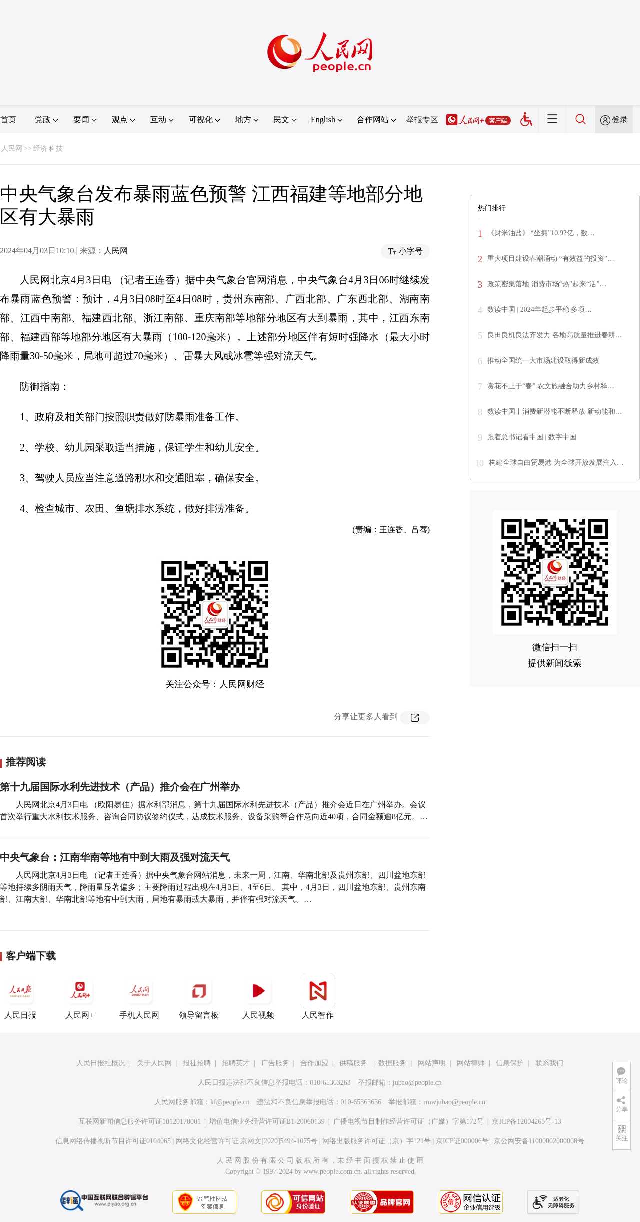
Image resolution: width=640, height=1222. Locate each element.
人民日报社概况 (101, 1063)
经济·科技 (49, 148)
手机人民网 (140, 996)
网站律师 (471, 1063)
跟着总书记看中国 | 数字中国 (532, 437)
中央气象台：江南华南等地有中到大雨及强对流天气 (115, 857)
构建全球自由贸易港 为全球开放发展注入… (556, 462)
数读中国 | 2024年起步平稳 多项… (540, 309)
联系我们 (550, 1063)
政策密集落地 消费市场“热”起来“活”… (547, 284)
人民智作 (318, 996)
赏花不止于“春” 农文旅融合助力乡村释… (551, 386)
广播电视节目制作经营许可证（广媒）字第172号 (409, 1121)
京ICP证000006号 (462, 1141)
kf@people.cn (230, 1102)
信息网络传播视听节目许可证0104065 (113, 1141)
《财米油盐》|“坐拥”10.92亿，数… (541, 233)
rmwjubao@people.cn (455, 1102)
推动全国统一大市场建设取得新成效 (544, 360)
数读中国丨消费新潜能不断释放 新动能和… (555, 411)
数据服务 (392, 1063)
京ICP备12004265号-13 (526, 1121)
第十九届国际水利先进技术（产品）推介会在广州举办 (120, 786)
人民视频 (258, 996)
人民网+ (80, 996)
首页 (8, 119)
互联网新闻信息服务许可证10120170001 (139, 1121)
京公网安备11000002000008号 (539, 1141)
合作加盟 (314, 1063)
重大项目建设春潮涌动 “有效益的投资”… (551, 258)
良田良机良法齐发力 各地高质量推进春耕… (555, 335)
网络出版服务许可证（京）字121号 (376, 1141)
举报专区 (422, 119)
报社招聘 (197, 1063)
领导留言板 (199, 996)
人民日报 (20, 996)
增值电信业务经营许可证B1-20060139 (267, 1121)
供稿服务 (354, 1063)
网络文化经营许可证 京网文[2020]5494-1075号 (247, 1141)
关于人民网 (154, 1063)
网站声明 (432, 1063)
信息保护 (510, 1063)
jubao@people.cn (417, 1082)
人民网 (12, 148)
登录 (620, 119)
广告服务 (276, 1063)
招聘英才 (236, 1063)
